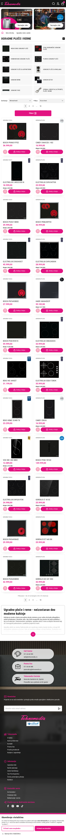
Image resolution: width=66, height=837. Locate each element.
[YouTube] (17, 806)
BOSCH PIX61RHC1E (10, 341)
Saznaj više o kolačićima (12, 834)
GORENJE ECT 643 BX (44, 539)
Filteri (33, 113)
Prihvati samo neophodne (11, 828)
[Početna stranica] (2, 32)
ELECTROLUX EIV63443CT (13, 262)
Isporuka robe (11, 765)
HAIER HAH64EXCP (43, 301)
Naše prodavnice (12, 741)
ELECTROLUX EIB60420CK (45, 341)
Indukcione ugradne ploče (15, 48)
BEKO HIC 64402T (9, 380)
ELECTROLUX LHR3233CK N (13, 182)
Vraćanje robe (11, 795)
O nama (9, 738)
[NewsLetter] (59, 708)
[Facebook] (8, 806)
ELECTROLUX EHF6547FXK (46, 182)
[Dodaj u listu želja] (5, 152)
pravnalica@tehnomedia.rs (32, 669)
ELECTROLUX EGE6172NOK (46, 380)
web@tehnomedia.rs (30, 657)
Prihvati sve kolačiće (44, 828)
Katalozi (10, 780)
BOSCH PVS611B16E (43, 460)
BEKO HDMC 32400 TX (11, 420)
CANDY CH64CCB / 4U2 (44, 143)
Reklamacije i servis (13, 798)
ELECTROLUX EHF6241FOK (13, 500)
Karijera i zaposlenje (14, 752)
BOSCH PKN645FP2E (43, 222)
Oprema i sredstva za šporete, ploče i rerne (49, 90)
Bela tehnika (10, 33)
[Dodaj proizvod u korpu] (19, 152)
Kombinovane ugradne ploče (16, 59)
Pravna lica (11, 747)
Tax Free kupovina (13, 774)
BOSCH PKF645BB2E (11, 301)
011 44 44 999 (28, 654)
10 (40, 106)
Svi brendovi (11, 792)
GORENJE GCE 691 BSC (44, 579)
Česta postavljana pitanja (15, 777)
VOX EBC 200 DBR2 (10, 460)
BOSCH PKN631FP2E (11, 143)
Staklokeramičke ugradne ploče (47, 48)
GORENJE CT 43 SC (43, 500)
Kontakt (9, 744)
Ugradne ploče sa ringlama (48, 69)
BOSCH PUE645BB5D (11, 579)
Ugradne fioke (11, 90)
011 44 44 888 (28, 666)
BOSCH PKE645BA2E (11, 539)
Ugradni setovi (44, 80)
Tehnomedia (12, 3)
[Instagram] (12, 806)
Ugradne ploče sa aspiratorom (17, 69)
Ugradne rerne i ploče (23, 33)
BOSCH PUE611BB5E (11, 222)
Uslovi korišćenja (12, 771)
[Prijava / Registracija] (58, 3)
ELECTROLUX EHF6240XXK (46, 262)
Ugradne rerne (11, 80)
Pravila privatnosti (13, 750)
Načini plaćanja (12, 768)
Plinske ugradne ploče (46, 59)
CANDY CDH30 (41, 420)
